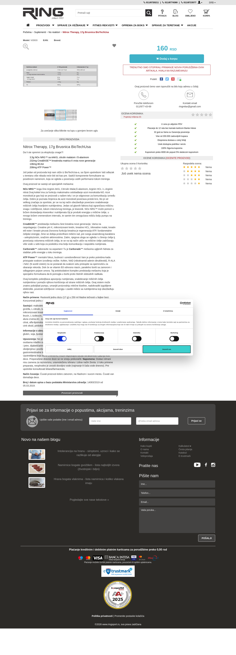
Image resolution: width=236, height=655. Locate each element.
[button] (95, 45)
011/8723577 (188, 2)
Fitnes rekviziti (103, 25)
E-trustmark (184, 456)
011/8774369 (170, 2)
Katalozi (182, 452)
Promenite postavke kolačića (129, 616)
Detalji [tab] (118, 311)
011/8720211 (151, 2)
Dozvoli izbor (118, 349)
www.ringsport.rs (111, 624)
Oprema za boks (133, 25)
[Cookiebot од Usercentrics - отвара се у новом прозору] (176, 303)
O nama (144, 449)
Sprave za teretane (166, 25)
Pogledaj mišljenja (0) (132, 117)
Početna (27, 32)
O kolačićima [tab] (168, 311)
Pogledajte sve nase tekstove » (89, 499)
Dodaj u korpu (167, 58)
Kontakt (144, 452)
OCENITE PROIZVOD (177, 158)
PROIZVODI (43, 25)
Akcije (191, 25)
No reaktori (54, 32)
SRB (212, 2)
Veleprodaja (146, 456)
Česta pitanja (185, 449)
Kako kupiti (146, 446)
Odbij (69, 349)
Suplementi (40, 32)
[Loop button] (148, 12)
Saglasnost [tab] (68, 311)
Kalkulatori (184, 446)
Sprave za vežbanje (71, 25)
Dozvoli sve (166, 349)
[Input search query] (109, 12)
